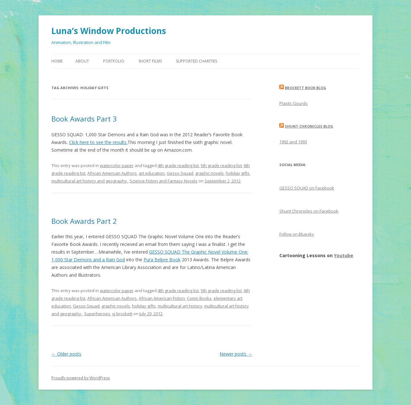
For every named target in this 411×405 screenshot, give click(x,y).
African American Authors (112, 173)
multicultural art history (180, 306)
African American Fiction (162, 298)
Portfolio (113, 61)
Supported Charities (196, 61)
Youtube (343, 255)
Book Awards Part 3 (84, 118)
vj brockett (122, 313)
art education (152, 173)
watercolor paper (117, 165)
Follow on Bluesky (296, 234)
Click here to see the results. (98, 142)
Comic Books (199, 298)
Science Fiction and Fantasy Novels (163, 181)
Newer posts (236, 354)
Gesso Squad (180, 173)
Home (57, 61)
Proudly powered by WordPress (80, 378)
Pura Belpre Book (162, 260)
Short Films (150, 61)
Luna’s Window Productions (108, 31)
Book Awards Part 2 (84, 221)
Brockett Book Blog (305, 87)
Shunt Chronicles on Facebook (308, 211)
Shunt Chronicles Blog (309, 126)
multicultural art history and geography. (89, 181)
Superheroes (97, 313)
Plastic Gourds (293, 103)
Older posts (66, 354)
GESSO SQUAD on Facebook (306, 188)
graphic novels (209, 173)
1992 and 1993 (293, 142)
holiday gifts (237, 173)
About (82, 61)
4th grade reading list (178, 165)
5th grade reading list (221, 165)
